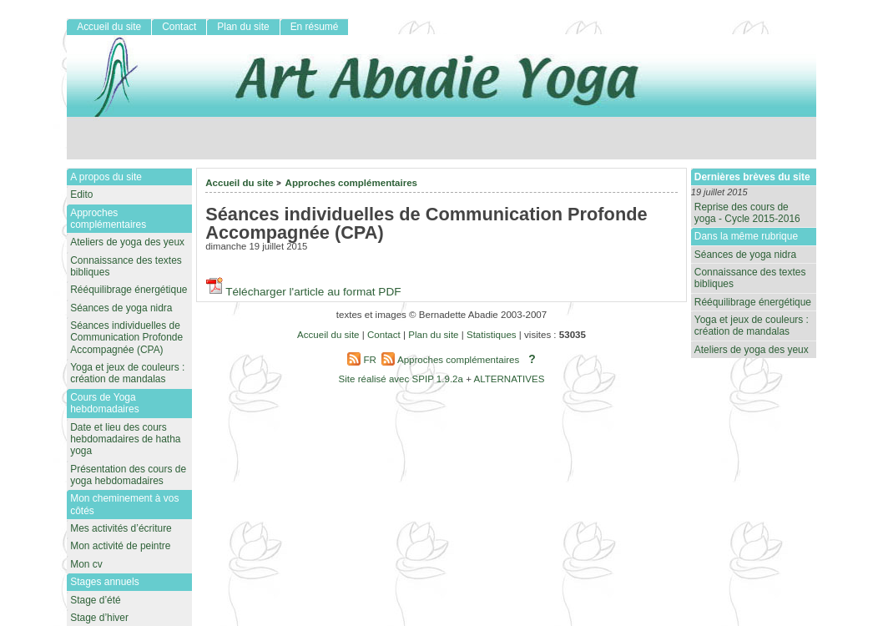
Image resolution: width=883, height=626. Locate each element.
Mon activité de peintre (120, 546)
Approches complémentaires (351, 183)
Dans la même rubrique (746, 236)
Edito (81, 194)
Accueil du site (239, 183)
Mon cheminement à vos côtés (124, 504)
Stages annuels (104, 582)
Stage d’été (95, 600)
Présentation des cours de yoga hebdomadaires (128, 475)
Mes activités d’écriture (121, 528)
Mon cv (86, 564)
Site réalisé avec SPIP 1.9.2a (401, 379)
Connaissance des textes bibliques (750, 278)
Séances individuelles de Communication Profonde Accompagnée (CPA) (126, 338)
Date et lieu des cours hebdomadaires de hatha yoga (125, 439)
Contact (179, 27)
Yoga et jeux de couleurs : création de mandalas (751, 325)
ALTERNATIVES (508, 379)
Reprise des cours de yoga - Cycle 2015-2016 (747, 213)
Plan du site (243, 27)
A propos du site (106, 177)
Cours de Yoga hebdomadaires (104, 403)
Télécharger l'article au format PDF (303, 291)
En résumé (314, 27)
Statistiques (492, 335)
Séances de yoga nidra (745, 254)
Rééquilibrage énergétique (752, 302)
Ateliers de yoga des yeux (751, 350)
